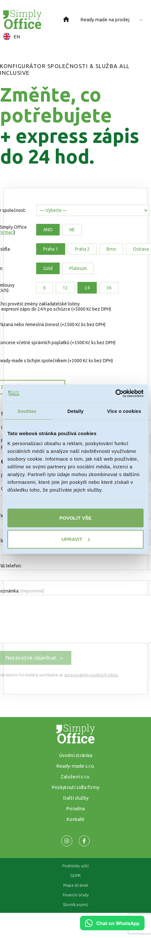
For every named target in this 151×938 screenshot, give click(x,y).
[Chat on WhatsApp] (112, 928)
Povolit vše (75, 518)
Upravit (75, 539)
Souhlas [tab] (26, 411)
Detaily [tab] (75, 411)
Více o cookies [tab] (124, 411)
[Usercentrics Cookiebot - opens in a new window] (115, 393)
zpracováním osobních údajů (91, 675)
